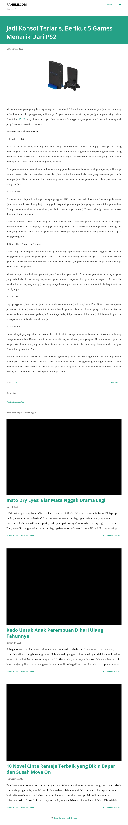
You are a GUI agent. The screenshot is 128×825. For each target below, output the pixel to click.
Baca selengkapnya (112, 535)
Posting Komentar (15, 402)
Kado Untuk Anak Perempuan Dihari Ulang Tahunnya (54, 633)
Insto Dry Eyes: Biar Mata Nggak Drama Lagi (55, 500)
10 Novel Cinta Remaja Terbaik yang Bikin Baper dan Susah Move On (60, 769)
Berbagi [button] (114, 382)
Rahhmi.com (16, 4)
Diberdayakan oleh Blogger (64, 818)
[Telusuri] (108, 4)
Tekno (15, 382)
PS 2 (22, 119)
